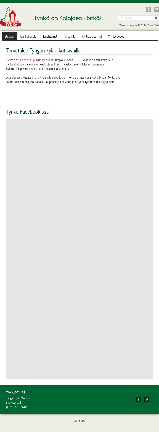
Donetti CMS (79, 421)
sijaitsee (19, 64)
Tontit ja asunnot (92, 36)
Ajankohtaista (28, 36)
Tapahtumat (50, 36)
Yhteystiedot (116, 36)
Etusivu (9, 36)
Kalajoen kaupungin (29, 59)
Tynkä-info (69, 36)
